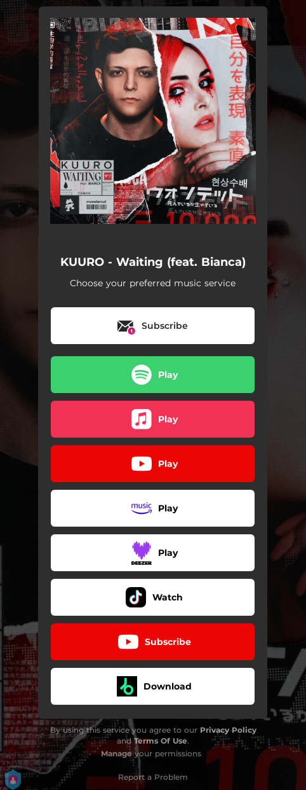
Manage (116, 753)
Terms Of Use (160, 740)
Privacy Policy (228, 730)
